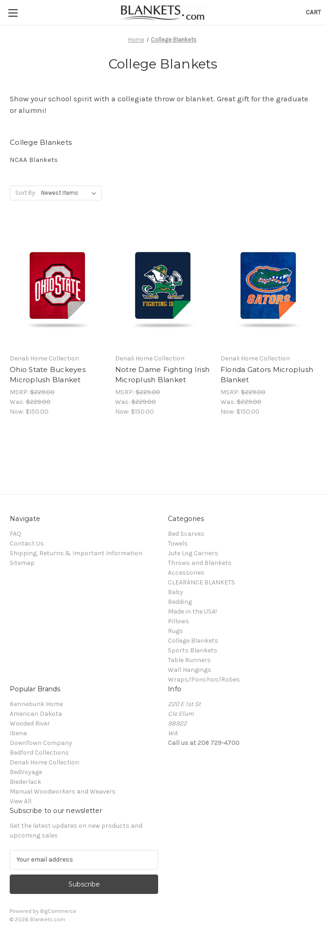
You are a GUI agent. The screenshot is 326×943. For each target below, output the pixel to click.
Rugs (175, 631)
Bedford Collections (39, 753)
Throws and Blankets (200, 563)
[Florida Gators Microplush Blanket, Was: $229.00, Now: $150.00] (268, 285)
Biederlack (25, 782)
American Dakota (36, 714)
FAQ (15, 534)
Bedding (180, 602)
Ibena (18, 733)
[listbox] (70, 193)
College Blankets (193, 641)
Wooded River (30, 723)
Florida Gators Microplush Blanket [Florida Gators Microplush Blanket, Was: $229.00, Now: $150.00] (267, 375)
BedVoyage (26, 772)
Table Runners (189, 660)
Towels (178, 543)
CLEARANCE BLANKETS (201, 582)
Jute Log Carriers (193, 553)
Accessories (186, 573)
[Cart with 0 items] (313, 12)
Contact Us (27, 543)
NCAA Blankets (34, 159)
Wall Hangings (189, 670)
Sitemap (22, 563)
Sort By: (25, 192)
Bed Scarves (186, 534)
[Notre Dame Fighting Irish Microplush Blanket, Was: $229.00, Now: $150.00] (163, 285)
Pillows (178, 621)
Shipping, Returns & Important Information (76, 553)
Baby (175, 592)
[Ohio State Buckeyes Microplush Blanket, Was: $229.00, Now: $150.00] (57, 285)
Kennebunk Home (36, 704)
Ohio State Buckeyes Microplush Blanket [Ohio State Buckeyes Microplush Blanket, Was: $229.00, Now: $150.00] (48, 375)
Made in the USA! (192, 611)
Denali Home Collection (44, 762)
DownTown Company (41, 743)
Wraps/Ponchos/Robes (204, 679)
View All (20, 801)
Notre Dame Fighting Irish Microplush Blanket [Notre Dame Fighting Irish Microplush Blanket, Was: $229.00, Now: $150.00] (162, 375)
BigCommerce (58, 911)
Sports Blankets (192, 650)
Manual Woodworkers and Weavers (63, 791)
